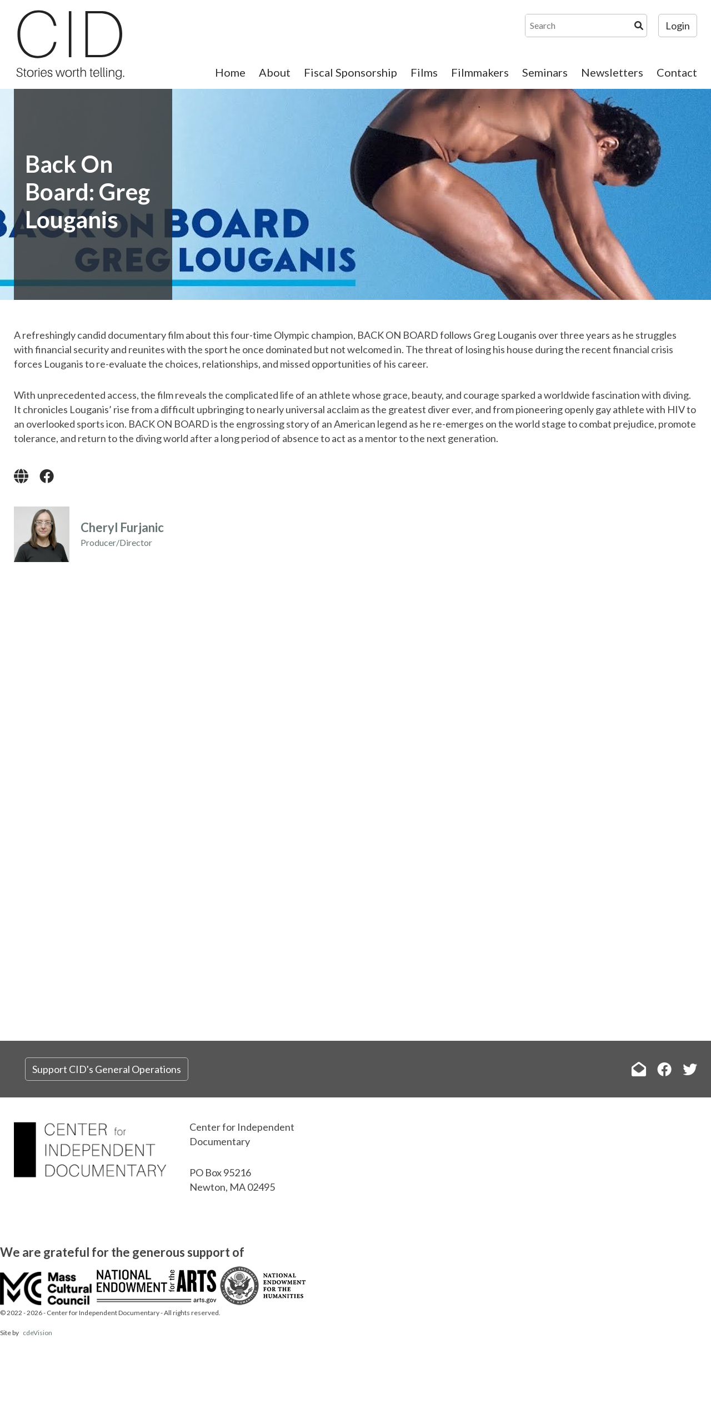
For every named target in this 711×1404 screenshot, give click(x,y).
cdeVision (37, 1332)
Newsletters (612, 72)
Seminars (545, 72)
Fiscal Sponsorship (350, 72)
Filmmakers (480, 72)
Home (230, 72)
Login (677, 25)
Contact (677, 72)
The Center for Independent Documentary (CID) (69, 44)
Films (424, 72)
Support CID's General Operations (106, 1069)
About (275, 72)
